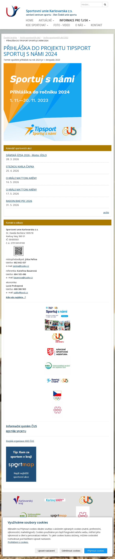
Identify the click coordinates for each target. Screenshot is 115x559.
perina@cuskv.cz (21, 266)
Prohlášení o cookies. (18, 542)
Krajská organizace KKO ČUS (20, 441)
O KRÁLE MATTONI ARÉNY (21, 178)
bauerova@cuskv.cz (23, 277)
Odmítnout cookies (71, 550)
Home (29, 20)
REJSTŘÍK (11, 431)
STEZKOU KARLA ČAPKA (20, 166)
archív (106, 212)
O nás (80, 25)
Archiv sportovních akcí (30, 37)
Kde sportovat (37, 25)
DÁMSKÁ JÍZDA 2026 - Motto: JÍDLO (26, 155)
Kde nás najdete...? (16, 297)
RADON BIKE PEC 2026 (19, 201)
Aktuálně (46, 20)
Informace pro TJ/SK (74, 20)
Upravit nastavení (46, 550)
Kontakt (96, 25)
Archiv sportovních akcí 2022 (55, 37)
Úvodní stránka (10, 37)
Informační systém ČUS (21, 426)
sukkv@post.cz (21, 292)
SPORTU (21, 431)
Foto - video (61, 25)
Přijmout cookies (95, 550)
